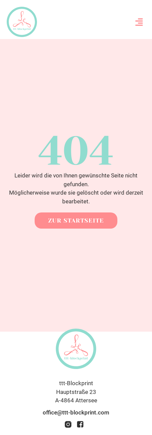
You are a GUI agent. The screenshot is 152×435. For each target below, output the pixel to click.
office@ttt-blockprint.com (76, 412)
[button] (139, 21)
